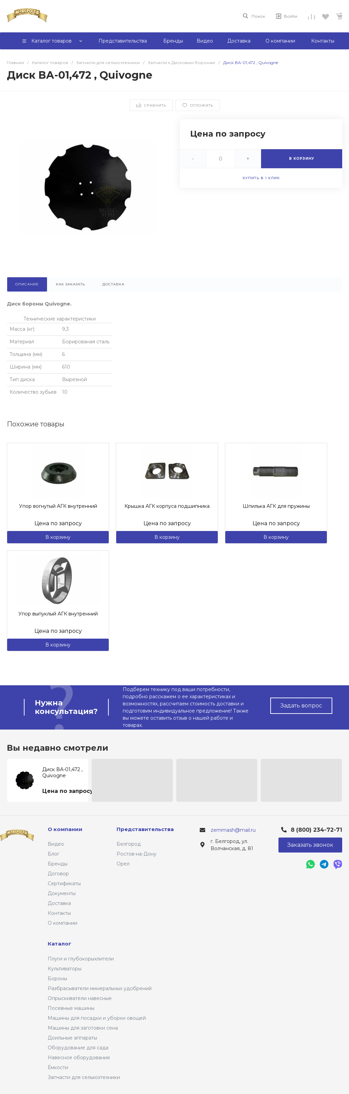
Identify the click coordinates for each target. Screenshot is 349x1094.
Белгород (129, 844)
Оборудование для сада (78, 1048)
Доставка (59, 903)
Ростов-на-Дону (136, 854)
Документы (62, 893)
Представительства (145, 829)
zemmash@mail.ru (233, 830)
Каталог (59, 943)
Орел (123, 864)
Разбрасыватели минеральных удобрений (100, 988)
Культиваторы (64, 969)
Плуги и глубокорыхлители (81, 959)
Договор (58, 874)
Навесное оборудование (79, 1057)
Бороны (57, 978)
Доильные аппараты (72, 1038)
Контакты (59, 913)
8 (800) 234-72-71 (316, 830)
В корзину (58, 537)
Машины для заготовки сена (83, 1028)
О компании (62, 923)
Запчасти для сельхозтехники (84, 1077)
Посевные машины (71, 1008)
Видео (56, 844)
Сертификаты (64, 883)
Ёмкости (58, 1067)
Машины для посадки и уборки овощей (97, 1018)
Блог (53, 854)
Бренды (57, 864)
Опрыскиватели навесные (80, 998)
